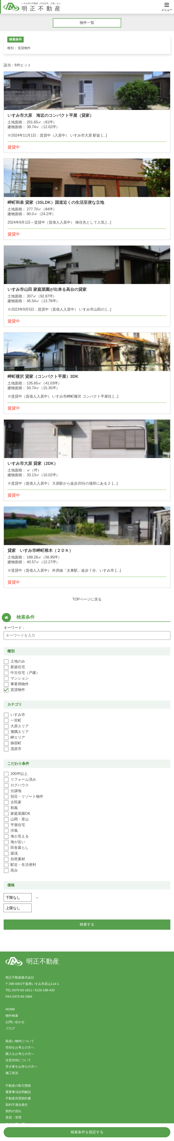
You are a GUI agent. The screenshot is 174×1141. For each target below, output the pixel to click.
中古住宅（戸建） (25, 673)
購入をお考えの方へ (19, 1054)
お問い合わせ (15, 1022)
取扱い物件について (19, 1041)
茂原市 (15, 749)
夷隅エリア (19, 732)
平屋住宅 (17, 825)
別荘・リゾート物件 (26, 796)
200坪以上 (19, 774)
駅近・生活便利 (23, 865)
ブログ (10, 1028)
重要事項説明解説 (18, 1092)
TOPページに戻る (87, 599)
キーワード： (15, 628)
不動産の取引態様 (18, 1085)
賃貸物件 (17, 690)
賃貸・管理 (13, 1117)
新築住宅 (17, 667)
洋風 (14, 830)
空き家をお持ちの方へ (21, 1066)
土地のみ (17, 661)
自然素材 (17, 859)
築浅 (14, 853)
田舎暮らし (19, 848)
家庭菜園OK (20, 813)
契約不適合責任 (16, 1104)
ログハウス (19, 785)
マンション (19, 678)
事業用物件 (19, 684)
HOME (10, 1009)
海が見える (19, 836)
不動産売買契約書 (18, 1098)
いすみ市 (17, 715)
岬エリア (17, 737)
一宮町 (15, 720)
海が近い (17, 842)
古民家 (15, 802)
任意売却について (18, 1060)
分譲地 (15, 791)
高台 (14, 870)
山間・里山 (19, 819)
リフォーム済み (23, 779)
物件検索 (11, 1015)
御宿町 (15, 743)
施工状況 (11, 1073)
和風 (14, 808)
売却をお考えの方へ (19, 1047)
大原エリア (19, 726)
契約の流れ (13, 1111)
